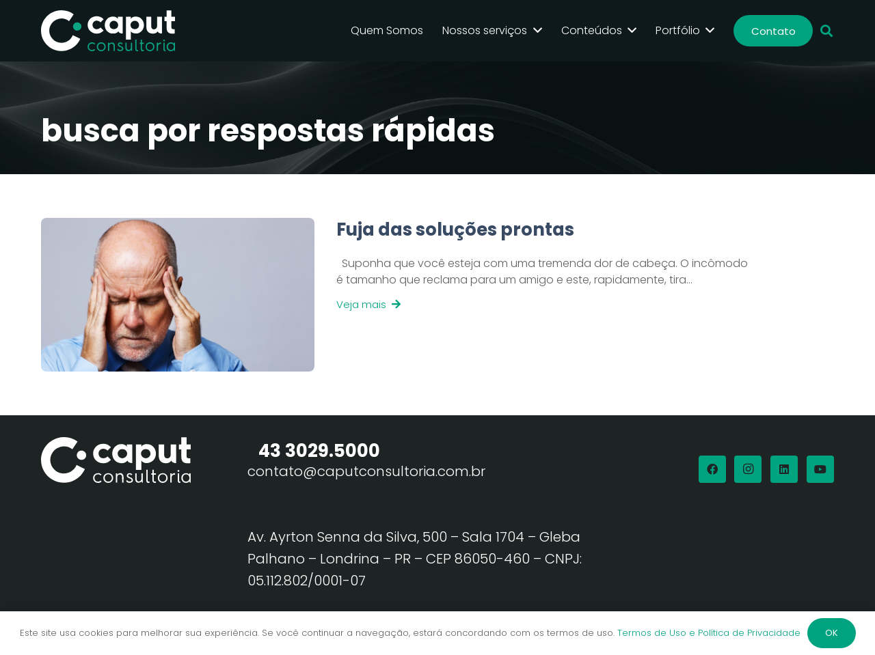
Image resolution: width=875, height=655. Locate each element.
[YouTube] (820, 469)
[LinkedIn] (784, 469)
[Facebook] (712, 469)
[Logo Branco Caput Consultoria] (108, 30)
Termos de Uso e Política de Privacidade (708, 632)
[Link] (532, 295)
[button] (826, 31)
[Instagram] (748, 469)
